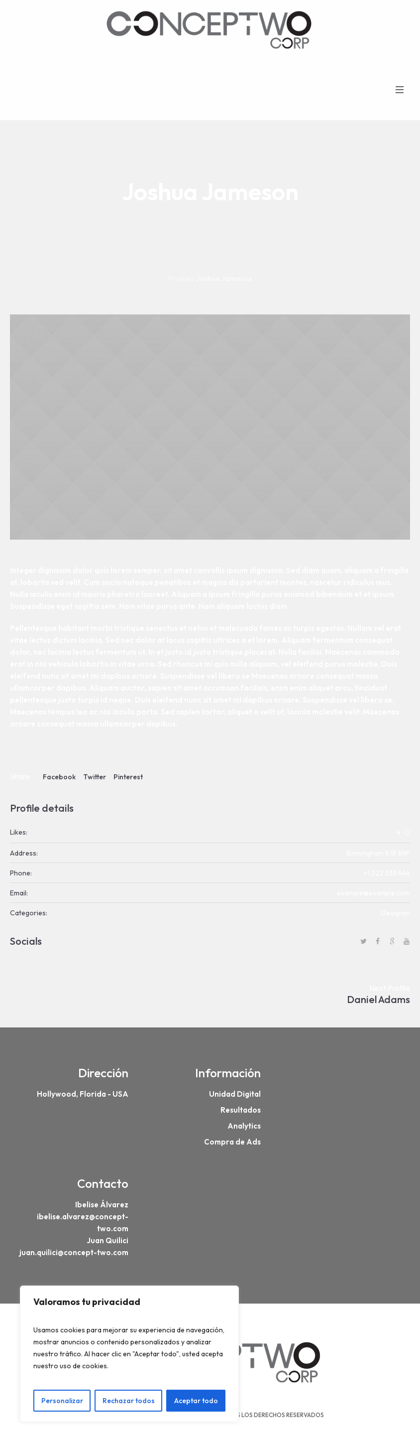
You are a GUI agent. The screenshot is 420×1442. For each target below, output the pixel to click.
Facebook (59, 776)
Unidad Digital (235, 1094)
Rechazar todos (129, 1400)
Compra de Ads (232, 1142)
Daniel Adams (378, 999)
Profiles (181, 278)
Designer (395, 912)
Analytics (244, 1126)
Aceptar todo (196, 1400)
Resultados (240, 1110)
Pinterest (128, 776)
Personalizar (62, 1400)
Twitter (94, 776)
